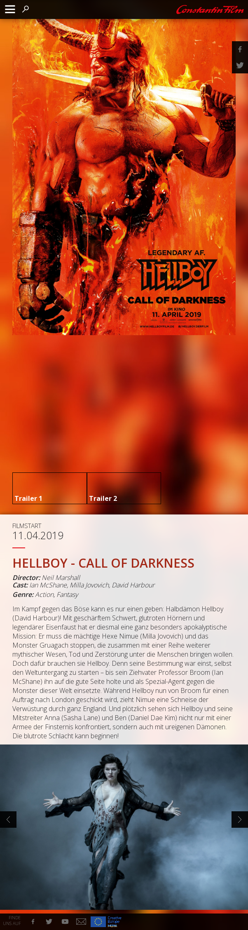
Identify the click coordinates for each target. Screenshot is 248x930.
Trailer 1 (28, 498)
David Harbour (133, 584)
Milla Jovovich (89, 584)
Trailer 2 (103, 498)
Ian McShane (48, 584)
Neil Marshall (61, 577)
